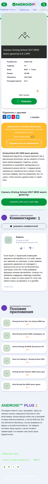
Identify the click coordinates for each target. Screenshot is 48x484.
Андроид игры (24, 10)
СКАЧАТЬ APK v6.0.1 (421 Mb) (24, 202)
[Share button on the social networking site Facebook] (4, 117)
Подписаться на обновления (24, 143)
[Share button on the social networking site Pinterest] (13, 117)
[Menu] (4, 4)
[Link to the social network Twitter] (9, 467)
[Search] (44, 4)
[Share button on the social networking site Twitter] (9, 117)
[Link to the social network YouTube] (4, 467)
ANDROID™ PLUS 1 (8, 10)
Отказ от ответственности (16, 460)
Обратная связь (11, 454)
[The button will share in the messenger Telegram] (17, 117)
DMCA (36, 460)
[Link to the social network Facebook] (13, 467)
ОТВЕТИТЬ (8, 287)
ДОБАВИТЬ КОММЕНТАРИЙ (24, 226)
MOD (35, 10)
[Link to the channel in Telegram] (18, 467)
